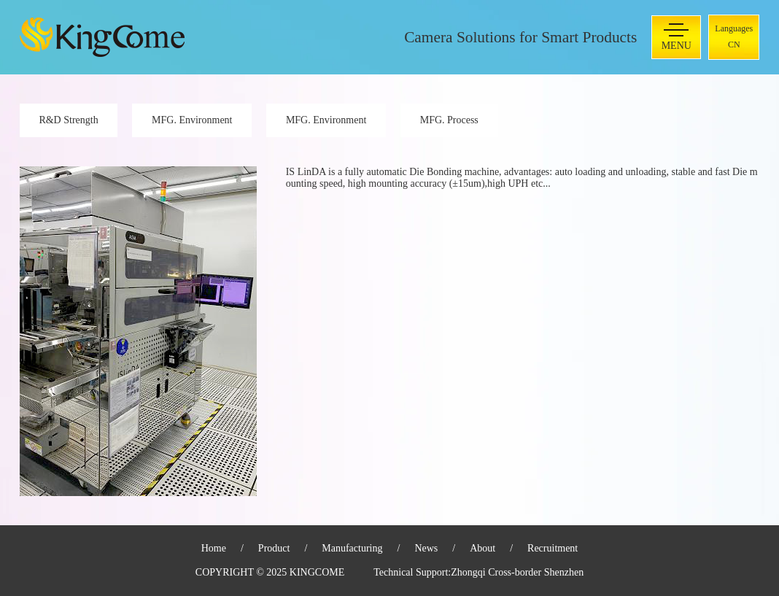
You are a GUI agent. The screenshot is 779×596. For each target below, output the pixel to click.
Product (274, 548)
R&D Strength (68, 120)
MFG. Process (449, 120)
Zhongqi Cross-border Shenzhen (517, 572)
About (482, 548)
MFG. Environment (192, 120)
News (426, 548)
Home (213, 548)
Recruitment (552, 548)
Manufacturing (352, 548)
